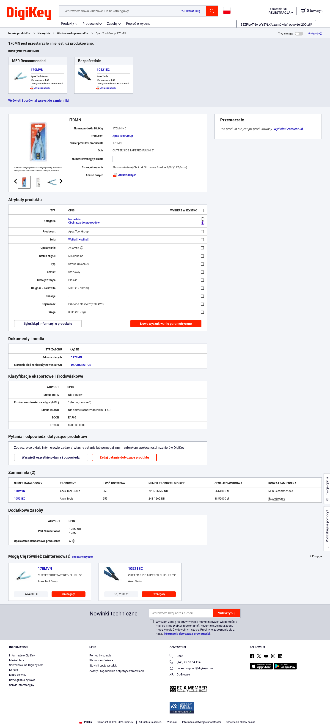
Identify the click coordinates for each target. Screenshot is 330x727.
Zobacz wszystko (82, 556)
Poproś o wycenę (138, 23)
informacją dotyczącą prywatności (187, 633)
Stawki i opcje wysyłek (103, 665)
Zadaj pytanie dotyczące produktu (124, 457)
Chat (176, 656)
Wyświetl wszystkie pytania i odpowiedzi (51, 457)
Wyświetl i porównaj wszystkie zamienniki (38, 100)
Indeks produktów (19, 33)
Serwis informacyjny (21, 685)
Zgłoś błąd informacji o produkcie (48, 323)
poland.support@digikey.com (191, 669)
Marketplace (16, 660)
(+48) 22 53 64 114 (185, 662)
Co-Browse (180, 675)
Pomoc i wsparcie (100, 655)
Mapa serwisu (17, 674)
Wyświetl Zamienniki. (289, 129)
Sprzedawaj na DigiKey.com (26, 665)
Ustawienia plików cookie (240, 722)
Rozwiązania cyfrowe (22, 680)
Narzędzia (44, 33)
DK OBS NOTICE (81, 364)
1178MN (76, 357)
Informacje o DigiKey (22, 655)
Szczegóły (68, 594)
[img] (29, 13)
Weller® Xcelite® (78, 239)
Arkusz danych (124, 175)
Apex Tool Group (123, 135)
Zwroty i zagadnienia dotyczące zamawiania (117, 671)
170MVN (37, 69)
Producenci (90, 23)
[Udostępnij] (314, 33)
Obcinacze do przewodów (72, 33)
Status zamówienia (101, 660)
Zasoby (112, 23)
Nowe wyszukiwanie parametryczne (166, 323)
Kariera (13, 670)
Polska (85, 722)
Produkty (67, 23)
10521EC (103, 69)
